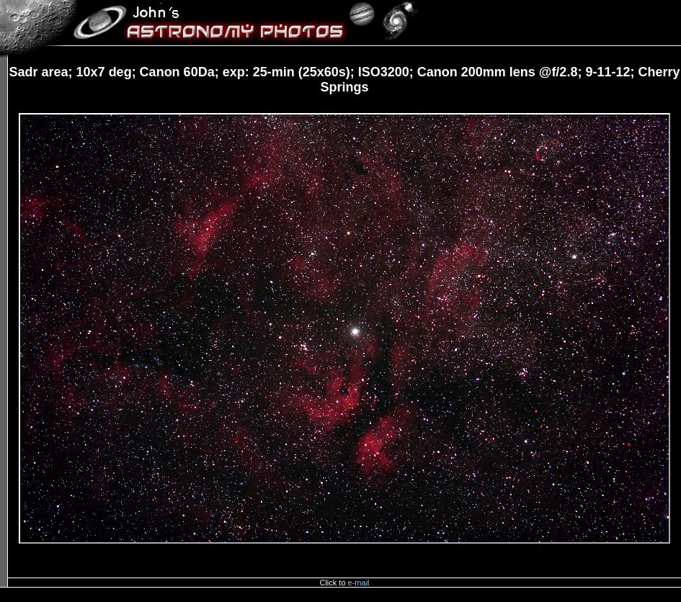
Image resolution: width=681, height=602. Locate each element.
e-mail (359, 582)
